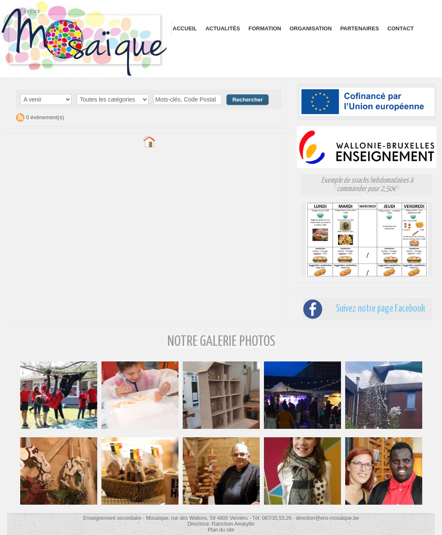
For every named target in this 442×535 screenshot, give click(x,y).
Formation (264, 28)
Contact (400, 28)
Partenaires (359, 28)
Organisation (311, 28)
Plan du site (221, 530)
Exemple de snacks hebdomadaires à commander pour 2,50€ (367, 185)
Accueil (185, 28)
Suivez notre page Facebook (378, 309)
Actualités (222, 28)
